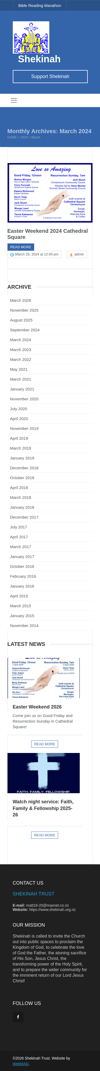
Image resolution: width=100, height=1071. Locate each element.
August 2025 (21, 318)
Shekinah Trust (34, 890)
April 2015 (19, 594)
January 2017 (22, 554)
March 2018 (20, 495)
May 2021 (19, 367)
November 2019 (24, 426)
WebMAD (21, 1060)
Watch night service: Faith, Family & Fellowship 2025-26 (43, 805)
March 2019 (20, 446)
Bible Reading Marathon (39, 5)
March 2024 (20, 338)
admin (79, 252)
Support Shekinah (50, 76)
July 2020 (18, 407)
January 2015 (22, 614)
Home (12, 138)
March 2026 (20, 298)
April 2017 (19, 535)
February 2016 (23, 574)
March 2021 (20, 377)
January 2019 (22, 456)
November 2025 (24, 308)
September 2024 (25, 328)
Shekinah (39, 59)
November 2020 (24, 397)
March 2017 (20, 545)
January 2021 (22, 387)
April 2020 (19, 416)
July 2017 (18, 525)
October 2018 (22, 476)
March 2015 (20, 604)
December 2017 (24, 515)
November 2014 (24, 623)
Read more (20, 245)
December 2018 (24, 466)
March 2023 (20, 347)
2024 (24, 138)
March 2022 (20, 357)
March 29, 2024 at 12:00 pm (37, 252)
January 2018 (22, 505)
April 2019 (19, 436)
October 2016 (22, 564)
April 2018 (19, 485)
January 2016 (22, 584)
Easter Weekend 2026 (37, 704)
